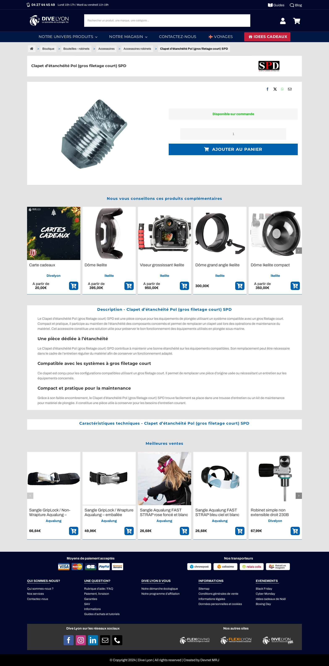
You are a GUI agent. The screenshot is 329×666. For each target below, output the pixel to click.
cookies (237, 604)
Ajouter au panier (233, 149)
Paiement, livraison (96, 593)
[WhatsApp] (282, 89)
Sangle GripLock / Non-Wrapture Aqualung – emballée (49, 514)
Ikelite (109, 275)
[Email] (290, 89)
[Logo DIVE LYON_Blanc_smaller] (50, 14)
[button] (30, 250)
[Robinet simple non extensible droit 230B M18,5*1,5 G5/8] (275, 453)
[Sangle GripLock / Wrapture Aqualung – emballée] (109, 453)
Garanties (90, 599)
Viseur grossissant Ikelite (162, 265)
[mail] (105, 640)
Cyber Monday (265, 593)
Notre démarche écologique (159, 588)
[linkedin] (93, 640)
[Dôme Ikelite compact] (275, 208)
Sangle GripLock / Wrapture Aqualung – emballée (109, 512)
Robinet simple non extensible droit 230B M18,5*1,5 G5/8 (270, 514)
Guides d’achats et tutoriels (102, 614)
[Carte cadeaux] (53, 208)
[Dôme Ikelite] (109, 208)
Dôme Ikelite (96, 265)
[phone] (117, 640)
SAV (87, 604)
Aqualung (53, 521)
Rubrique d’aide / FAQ (98, 588)
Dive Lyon (145, 660)
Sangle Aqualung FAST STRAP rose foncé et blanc (164, 512)
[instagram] (81, 640)
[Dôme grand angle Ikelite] (220, 208)
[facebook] (69, 640)
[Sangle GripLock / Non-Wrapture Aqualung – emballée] (53, 453)
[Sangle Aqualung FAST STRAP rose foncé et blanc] (164, 453)
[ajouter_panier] (73, 286)
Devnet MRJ (209, 660)
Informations (92, 609)
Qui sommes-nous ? (40, 588)
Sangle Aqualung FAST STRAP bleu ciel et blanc (217, 512)
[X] (275, 89)
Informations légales (211, 599)
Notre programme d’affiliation (160, 593)
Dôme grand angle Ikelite (217, 265)
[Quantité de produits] (233, 134)
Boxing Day (263, 604)
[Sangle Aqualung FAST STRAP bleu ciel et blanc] (220, 453)
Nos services (35, 593)
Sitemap (203, 588)
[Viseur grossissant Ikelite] (164, 208)
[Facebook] (267, 89)
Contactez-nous (37, 599)
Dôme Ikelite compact (270, 265)
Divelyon (54, 275)
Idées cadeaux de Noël (271, 599)
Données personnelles (213, 604)
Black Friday (264, 588)
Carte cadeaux (42, 265)
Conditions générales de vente (218, 593)
